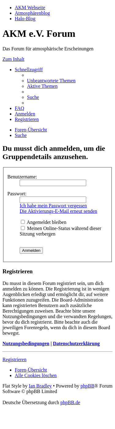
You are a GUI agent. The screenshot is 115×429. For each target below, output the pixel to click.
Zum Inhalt (13, 59)
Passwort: (16, 193)
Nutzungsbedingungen (25, 343)
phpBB (87, 385)
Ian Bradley (40, 385)
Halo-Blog (25, 18)
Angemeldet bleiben (43, 222)
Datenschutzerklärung (76, 343)
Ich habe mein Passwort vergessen (53, 205)
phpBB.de (70, 402)
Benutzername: (22, 176)
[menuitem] (51, 80)
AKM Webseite (30, 7)
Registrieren (14, 359)
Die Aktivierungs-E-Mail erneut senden (58, 211)
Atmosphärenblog (32, 13)
